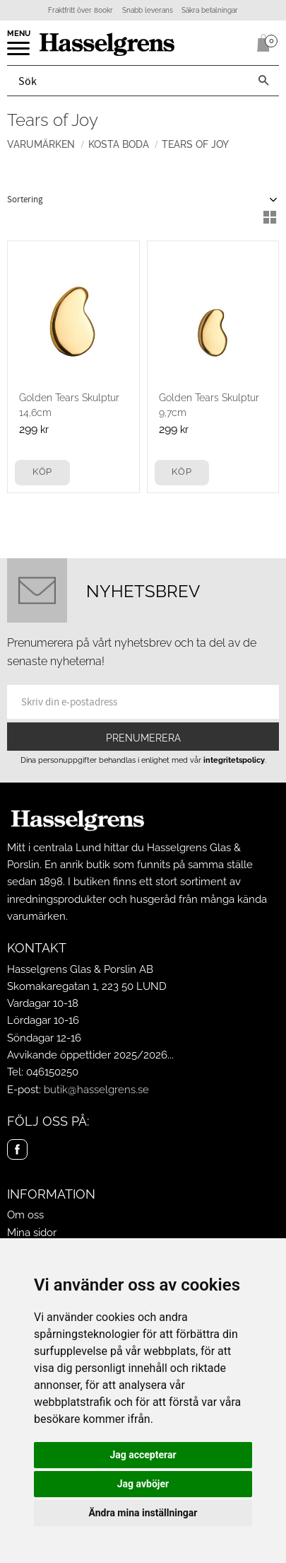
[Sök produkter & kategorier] (128, 80)
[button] (19, 53)
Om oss (25, 1215)
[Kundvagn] (260, 43)
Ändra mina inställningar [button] (143, 1512)
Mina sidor (31, 1232)
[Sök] (263, 80)
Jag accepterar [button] (142, 1454)
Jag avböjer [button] (143, 1483)
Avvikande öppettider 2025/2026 (87, 1055)
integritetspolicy (234, 760)
